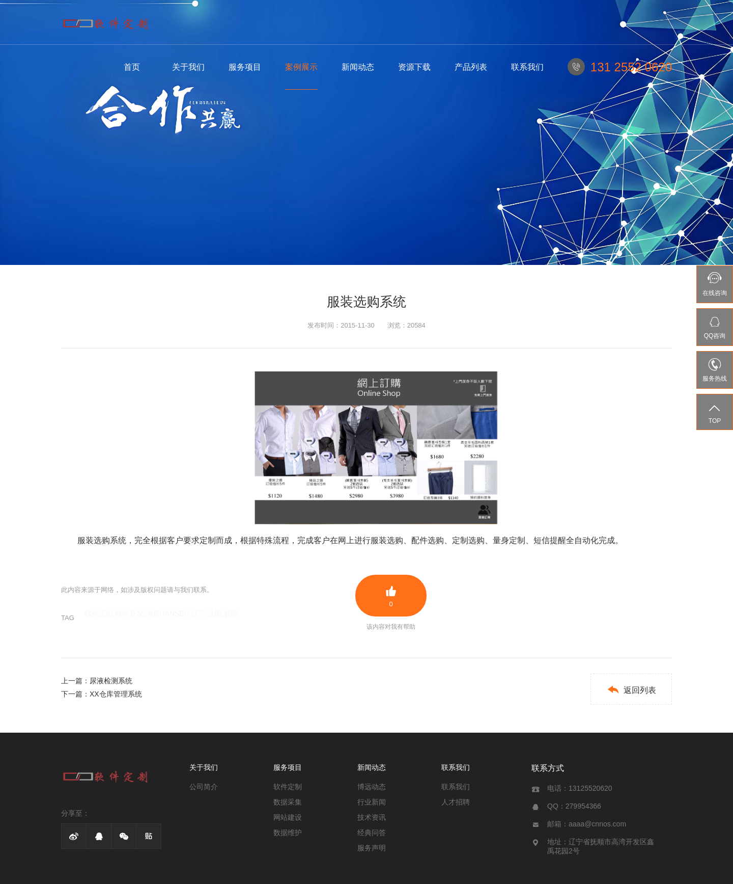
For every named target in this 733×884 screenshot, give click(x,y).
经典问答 (371, 832)
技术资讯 (371, 817)
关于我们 (188, 67)
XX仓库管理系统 (116, 694)
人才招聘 (455, 802)
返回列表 (631, 689)
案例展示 (301, 67)
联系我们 (527, 67)
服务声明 (371, 848)
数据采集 (287, 802)
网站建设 (287, 817)
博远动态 (371, 787)
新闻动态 (358, 67)
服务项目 (245, 67)
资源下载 (414, 67)
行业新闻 (371, 802)
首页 (132, 67)
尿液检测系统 (111, 681)
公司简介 (203, 787)
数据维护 (287, 832)
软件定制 (287, 787)
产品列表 (471, 67)
